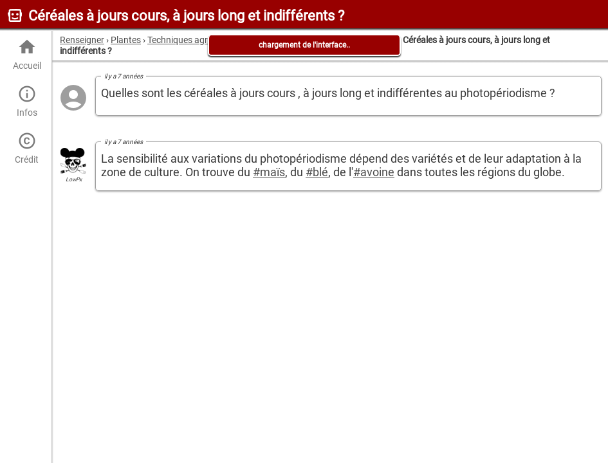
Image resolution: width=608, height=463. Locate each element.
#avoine (373, 172)
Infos (26, 101)
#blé (317, 172)
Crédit (26, 148)
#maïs (269, 172)
